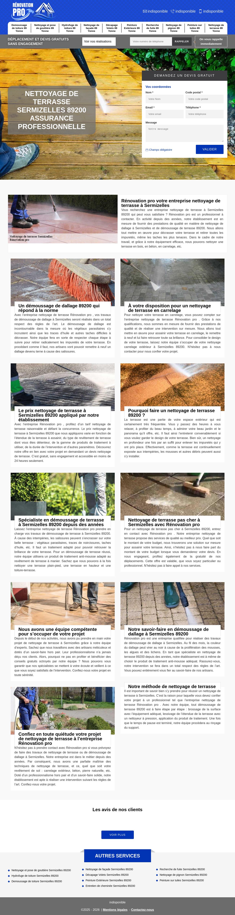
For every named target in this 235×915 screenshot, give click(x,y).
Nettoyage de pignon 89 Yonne (174, 28)
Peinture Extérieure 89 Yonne (132, 28)
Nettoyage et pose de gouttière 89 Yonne (45, 28)
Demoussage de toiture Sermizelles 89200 (37, 881)
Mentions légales (115, 909)
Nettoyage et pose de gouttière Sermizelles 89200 (41, 870)
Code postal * (194, 92)
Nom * (149, 92)
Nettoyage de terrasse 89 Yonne (216, 28)
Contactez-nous (142, 909)
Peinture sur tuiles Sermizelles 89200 (182, 880)
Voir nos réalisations (97, 41)
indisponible (158, 11)
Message (151, 122)
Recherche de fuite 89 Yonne (152, 28)
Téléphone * (193, 107)
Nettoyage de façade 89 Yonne (91, 28)
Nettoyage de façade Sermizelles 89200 (109, 869)
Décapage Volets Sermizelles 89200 (107, 874)
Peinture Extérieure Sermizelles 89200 (108, 880)
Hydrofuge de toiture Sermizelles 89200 (35, 875)
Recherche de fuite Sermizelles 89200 (182, 869)
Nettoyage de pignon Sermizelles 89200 (183, 874)
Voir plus (118, 834)
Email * (150, 107)
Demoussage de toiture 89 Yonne (19, 28)
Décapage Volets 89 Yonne (112, 28)
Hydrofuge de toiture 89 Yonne (70, 28)
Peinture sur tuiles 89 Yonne (194, 28)
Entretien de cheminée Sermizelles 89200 (110, 885)
